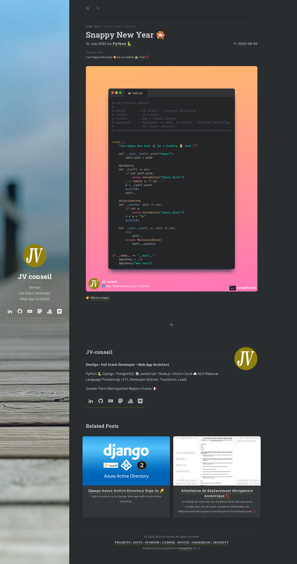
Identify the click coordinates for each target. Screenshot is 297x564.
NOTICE (183, 542)
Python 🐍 (122, 43)
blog (98, 26)
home (89, 26)
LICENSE (168, 542)
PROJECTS (122, 542)
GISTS (137, 542)
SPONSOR (152, 542)
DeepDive (186, 548)
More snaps (100, 297)
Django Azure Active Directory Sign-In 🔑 (126, 490)
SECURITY (221, 542)
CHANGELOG (201, 542)
